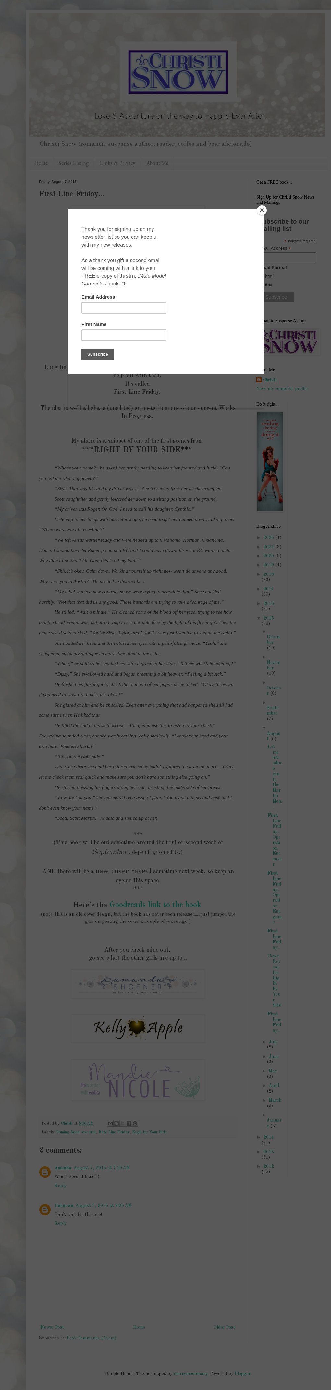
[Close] (262, 210)
